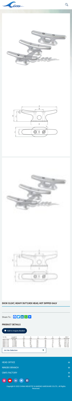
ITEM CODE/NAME (66, 4)
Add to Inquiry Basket (16, 331)
